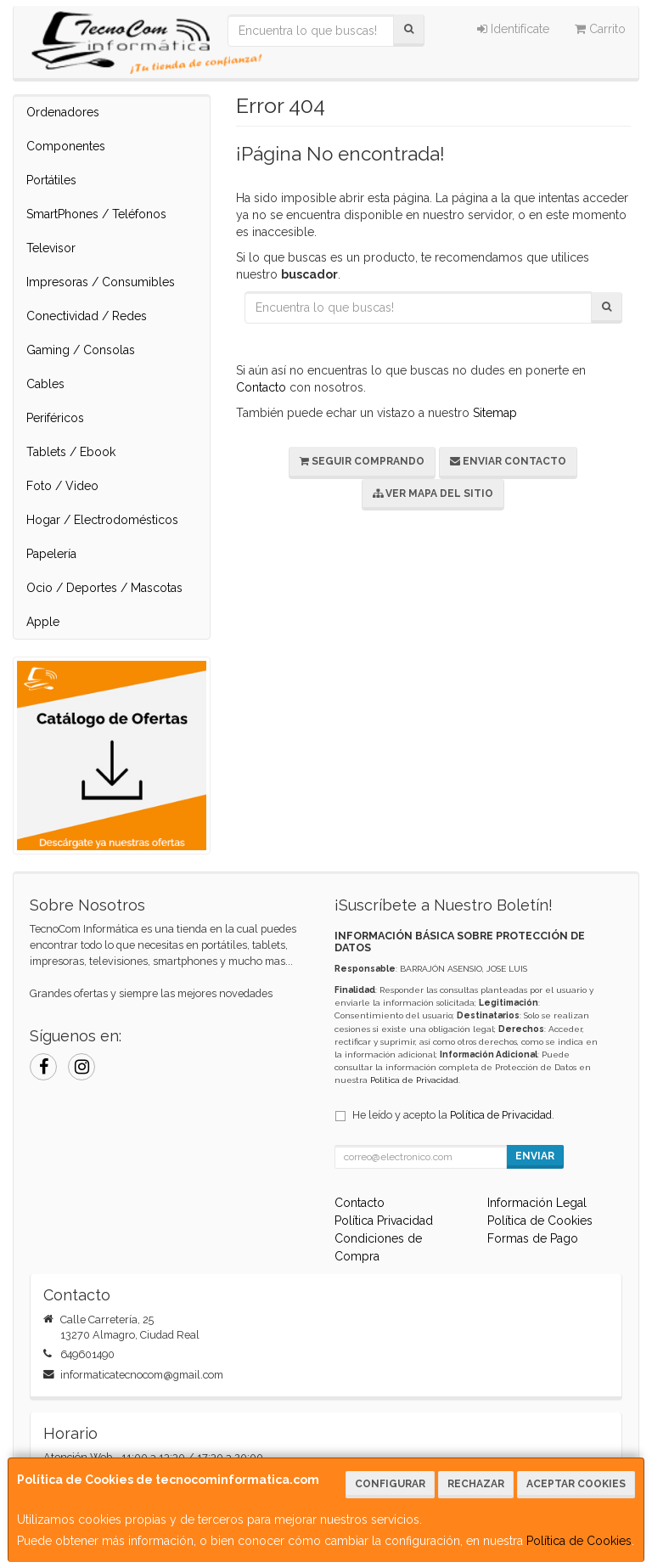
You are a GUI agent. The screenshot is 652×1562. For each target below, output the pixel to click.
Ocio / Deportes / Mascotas (104, 588)
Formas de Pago (532, 1238)
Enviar (534, 1156)
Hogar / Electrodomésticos (102, 520)
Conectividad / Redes (86, 316)
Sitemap (495, 413)
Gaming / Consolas (80, 350)
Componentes (65, 146)
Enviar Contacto (508, 461)
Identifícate (513, 29)
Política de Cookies (579, 1541)
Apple (42, 622)
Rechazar (475, 1484)
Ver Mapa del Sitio (433, 493)
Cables (45, 384)
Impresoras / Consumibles (100, 282)
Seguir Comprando (362, 461)
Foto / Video (62, 486)
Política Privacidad (383, 1220)
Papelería (51, 554)
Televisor (51, 248)
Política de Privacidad (414, 1080)
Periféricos (55, 418)
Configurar (390, 1484)
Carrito (600, 29)
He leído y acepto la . (453, 1114)
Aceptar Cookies (576, 1484)
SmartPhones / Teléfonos (96, 214)
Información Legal (537, 1203)
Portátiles (51, 180)
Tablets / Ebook (70, 452)
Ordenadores (62, 112)
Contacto (261, 387)
